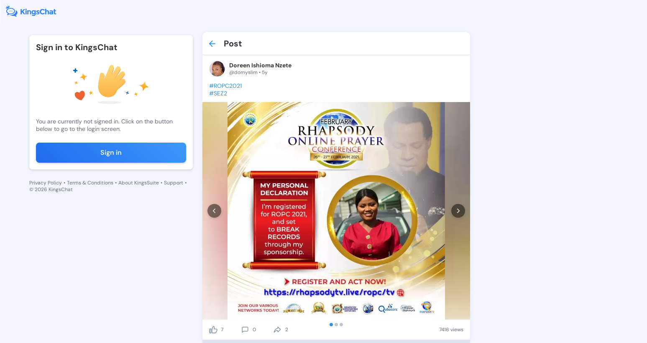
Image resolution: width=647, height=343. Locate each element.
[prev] (214, 211)
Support (173, 182)
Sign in (111, 152)
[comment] (245, 329)
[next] (458, 211)
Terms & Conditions (90, 182)
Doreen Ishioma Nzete (260, 65)
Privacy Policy (45, 182)
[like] (213, 329)
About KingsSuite (138, 182)
